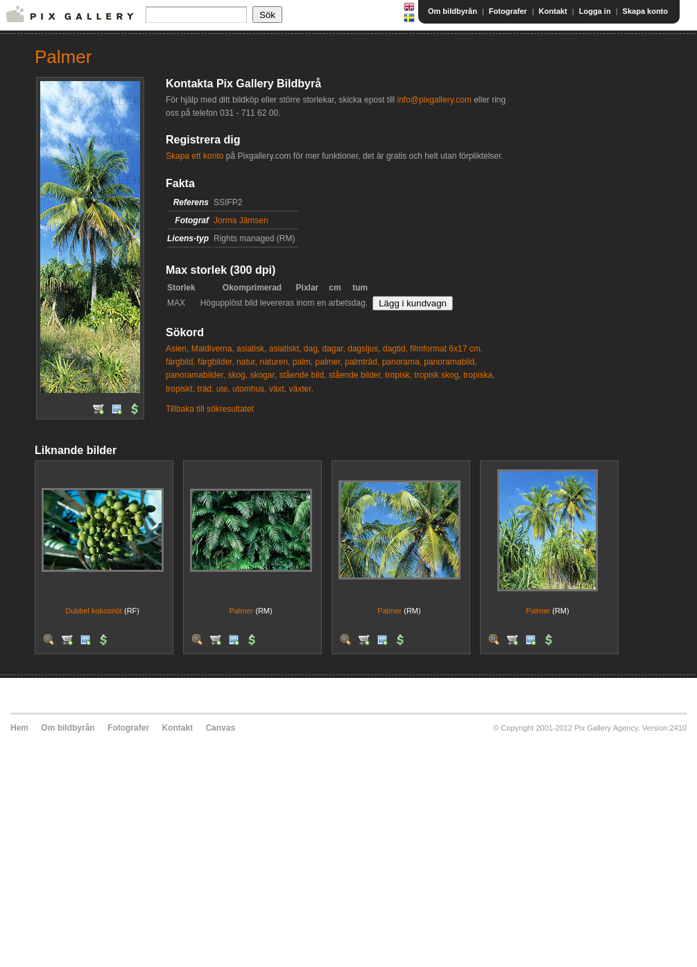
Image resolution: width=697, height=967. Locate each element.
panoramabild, (450, 362)
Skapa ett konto (194, 156)
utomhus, (249, 389)
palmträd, (362, 362)
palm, (303, 362)
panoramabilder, (195, 375)
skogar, (263, 375)
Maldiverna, (212, 349)
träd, (205, 389)
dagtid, (395, 349)
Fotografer (508, 11)
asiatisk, (251, 349)
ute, (223, 389)
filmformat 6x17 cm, (446, 349)
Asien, (177, 349)
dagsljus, (363, 349)
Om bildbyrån (452, 11)
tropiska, (478, 375)
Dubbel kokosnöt (93, 611)
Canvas (220, 728)
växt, (277, 389)
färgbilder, (216, 362)
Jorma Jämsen (241, 220)
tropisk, (398, 375)
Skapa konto (645, 11)
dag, (312, 349)
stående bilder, (356, 375)
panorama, (402, 362)
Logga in (595, 11)
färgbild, (181, 362)
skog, (237, 375)
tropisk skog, (437, 375)
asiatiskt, (285, 349)
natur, (246, 362)
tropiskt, (180, 389)
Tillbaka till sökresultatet (210, 409)
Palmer (241, 611)
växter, (301, 389)
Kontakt (553, 11)
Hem (19, 728)
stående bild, (302, 375)
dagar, (333, 349)
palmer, (329, 362)
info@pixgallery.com (434, 100)
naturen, (274, 362)
